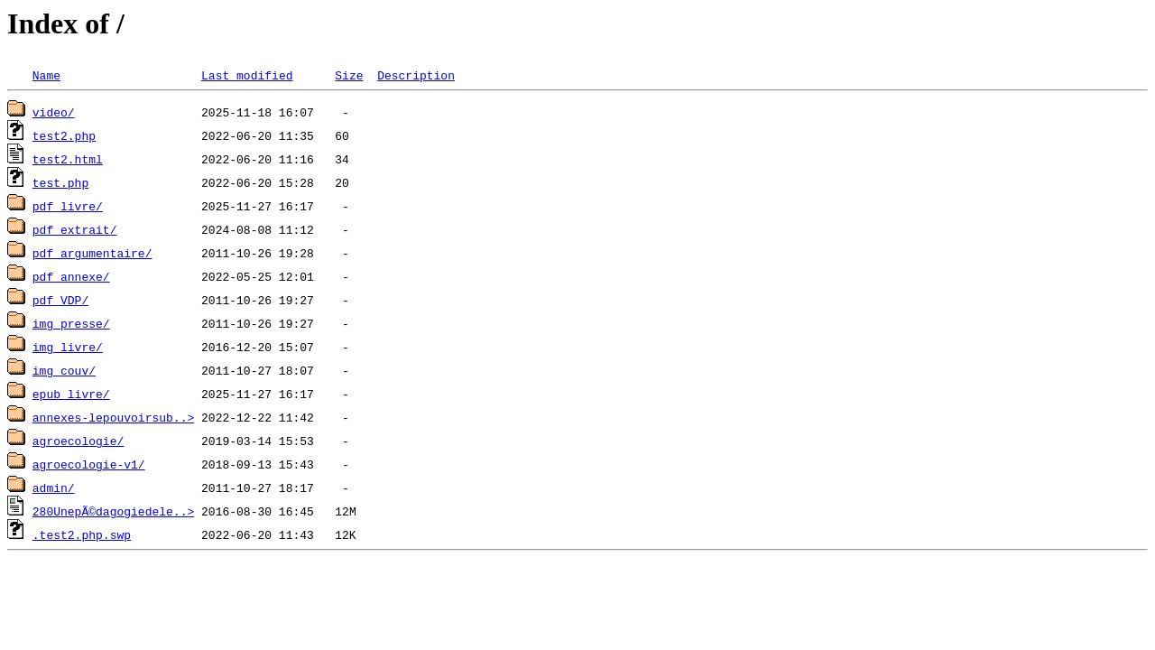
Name (46, 75)
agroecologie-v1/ (88, 464)
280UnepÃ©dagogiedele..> (113, 511)
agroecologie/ (78, 440)
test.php (60, 182)
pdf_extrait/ (74, 229)
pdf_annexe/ (71, 276)
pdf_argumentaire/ (92, 253)
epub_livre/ (71, 393)
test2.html (67, 159)
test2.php (64, 135)
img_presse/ (71, 323)
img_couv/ (64, 370)
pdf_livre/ (67, 206)
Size (349, 75)
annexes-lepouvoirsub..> (113, 417)
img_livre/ (67, 347)
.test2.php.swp (81, 534)
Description (416, 75)
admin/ (53, 487)
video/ (53, 112)
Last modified (246, 75)
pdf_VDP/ (60, 300)
